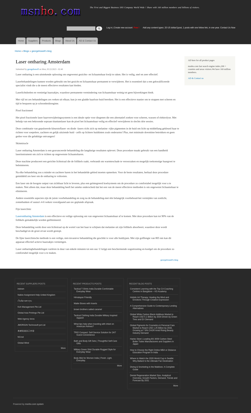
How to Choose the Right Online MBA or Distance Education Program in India (153, 351)
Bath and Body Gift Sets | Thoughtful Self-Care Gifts (95, 342)
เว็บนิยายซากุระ (25, 301)
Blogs (58, 40)
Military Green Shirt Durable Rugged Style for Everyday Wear (95, 350)
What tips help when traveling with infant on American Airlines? (94, 325)
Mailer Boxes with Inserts (85, 303)
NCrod (21, 337)
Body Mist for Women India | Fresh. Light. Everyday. (93, 359)
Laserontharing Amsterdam (30, 216)
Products (46, 40)
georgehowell (33, 69)
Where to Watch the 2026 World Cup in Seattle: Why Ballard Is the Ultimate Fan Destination (152, 359)
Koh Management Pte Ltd (29, 307)
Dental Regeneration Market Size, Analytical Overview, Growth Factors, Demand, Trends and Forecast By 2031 (153, 378)
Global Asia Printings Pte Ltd (31, 313)
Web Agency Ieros (26, 319)
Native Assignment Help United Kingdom (36, 295)
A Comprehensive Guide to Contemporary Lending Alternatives (153, 307)
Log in (109, 27)
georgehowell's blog (42, 51)
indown (21, 289)
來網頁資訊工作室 (26, 331)
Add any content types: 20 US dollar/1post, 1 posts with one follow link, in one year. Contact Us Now (189, 27)
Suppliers (33, 40)
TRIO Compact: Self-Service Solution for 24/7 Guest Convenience (95, 333)
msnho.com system (34, 404)
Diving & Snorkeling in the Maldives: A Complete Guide (152, 368)
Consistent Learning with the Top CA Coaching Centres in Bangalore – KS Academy (151, 290)
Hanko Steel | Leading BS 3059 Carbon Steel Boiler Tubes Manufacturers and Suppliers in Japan (152, 341)
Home (21, 40)
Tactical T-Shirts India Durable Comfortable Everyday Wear (94, 290)
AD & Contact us (196, 78)
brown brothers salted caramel (88, 309)
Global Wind (23, 343)
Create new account (123, 27)
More (63, 348)
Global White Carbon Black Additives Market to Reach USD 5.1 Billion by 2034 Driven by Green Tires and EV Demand (153, 317)
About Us (69, 40)
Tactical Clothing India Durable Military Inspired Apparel (95, 316)
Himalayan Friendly (83, 297)
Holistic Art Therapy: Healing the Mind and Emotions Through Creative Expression (149, 298)
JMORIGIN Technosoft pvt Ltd (31, 325)
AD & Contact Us (87, 40)
